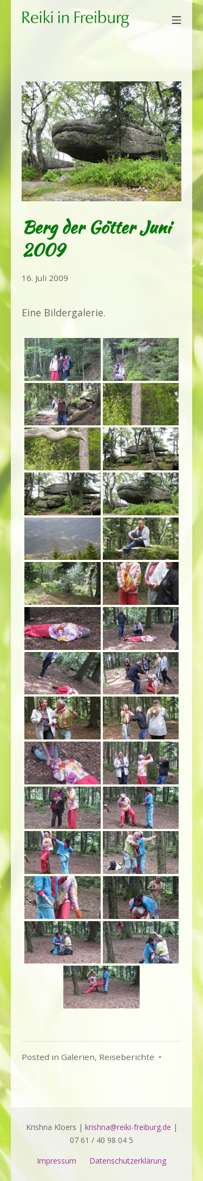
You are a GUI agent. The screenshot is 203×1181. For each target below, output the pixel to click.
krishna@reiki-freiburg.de (128, 1127)
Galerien (78, 1056)
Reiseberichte (126, 1056)
